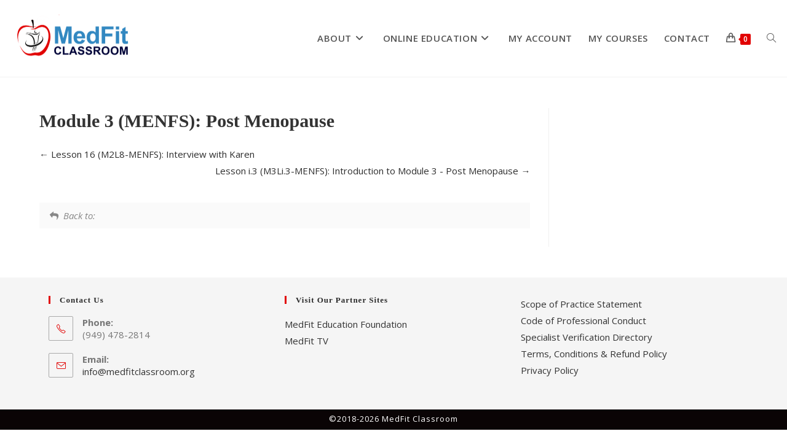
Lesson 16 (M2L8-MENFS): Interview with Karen (147, 154)
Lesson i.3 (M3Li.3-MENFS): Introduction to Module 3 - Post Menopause (372, 171)
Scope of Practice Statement (581, 304)
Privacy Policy (550, 370)
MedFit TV (306, 341)
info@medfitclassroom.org (138, 371)
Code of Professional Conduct (583, 320)
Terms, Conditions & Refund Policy (594, 353)
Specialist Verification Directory (586, 337)
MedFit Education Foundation (346, 324)
